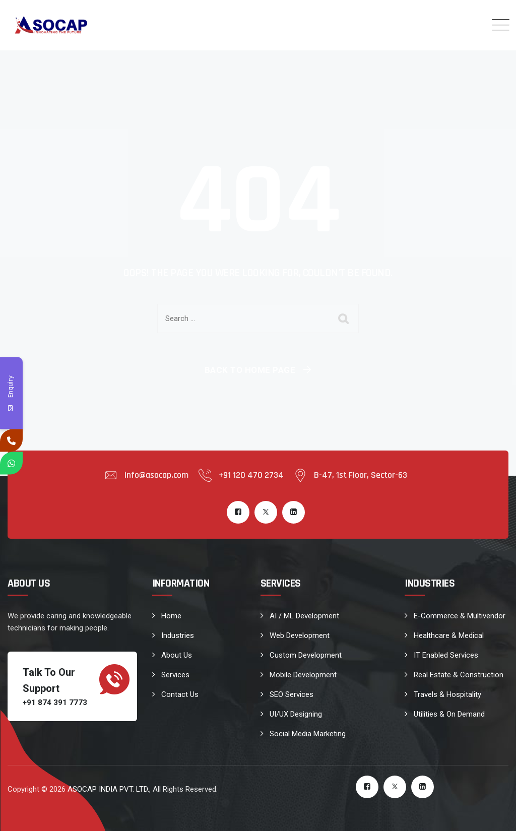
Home (171, 615)
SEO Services (291, 694)
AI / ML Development (304, 615)
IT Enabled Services (446, 655)
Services (175, 674)
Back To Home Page (250, 370)
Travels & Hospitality (447, 694)
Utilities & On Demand (449, 714)
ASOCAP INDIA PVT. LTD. (108, 789)
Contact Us (180, 694)
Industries (177, 635)
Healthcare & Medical (449, 635)
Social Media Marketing (308, 733)
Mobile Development (303, 674)
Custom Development (306, 655)
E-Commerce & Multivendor (459, 615)
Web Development (300, 635)
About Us (176, 655)
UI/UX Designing (296, 714)
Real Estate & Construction (458, 674)
